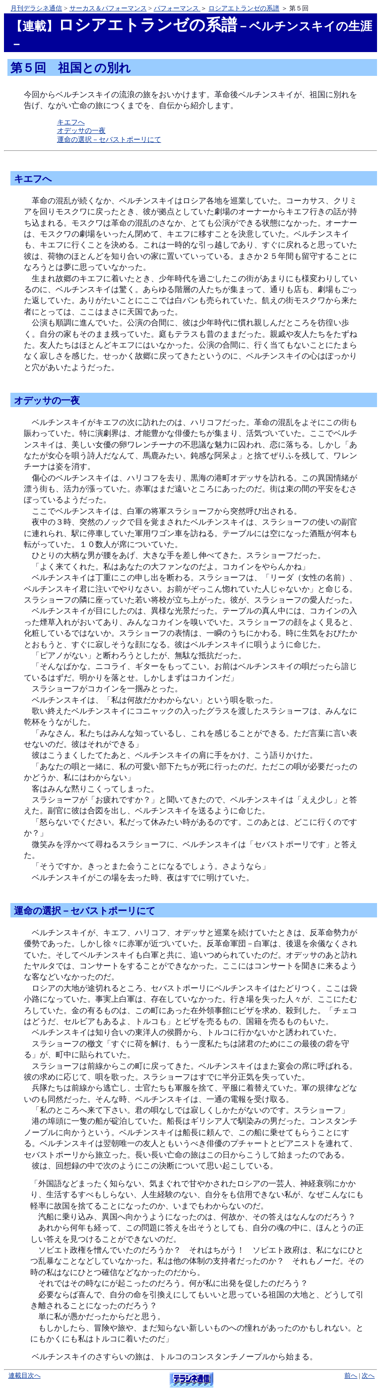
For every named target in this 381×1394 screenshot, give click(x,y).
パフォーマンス (177, 8)
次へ (368, 1375)
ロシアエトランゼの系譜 (243, 8)
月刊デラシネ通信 (36, 8)
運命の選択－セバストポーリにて (109, 139)
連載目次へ (24, 1375)
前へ (350, 1375)
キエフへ (71, 122)
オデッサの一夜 (81, 130)
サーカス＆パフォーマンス (108, 8)
